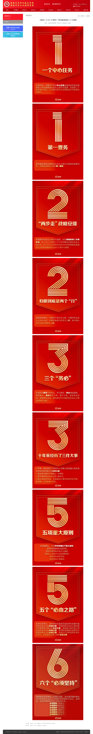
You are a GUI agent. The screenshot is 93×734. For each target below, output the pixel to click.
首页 (7, 10)
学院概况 (16, 10)
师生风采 (68, 10)
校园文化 (59, 10)
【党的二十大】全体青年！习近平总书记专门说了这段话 (42, 723)
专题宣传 (6, 21)
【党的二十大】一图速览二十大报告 (38, 725)
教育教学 (42, 10)
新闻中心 (24, 10)
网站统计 (86, 731)
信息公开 (77, 10)
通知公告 (33, 10)
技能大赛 (85, 10)
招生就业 (51, 10)
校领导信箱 (76, 6)
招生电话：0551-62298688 (80, 4)
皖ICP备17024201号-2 (78, 731)
